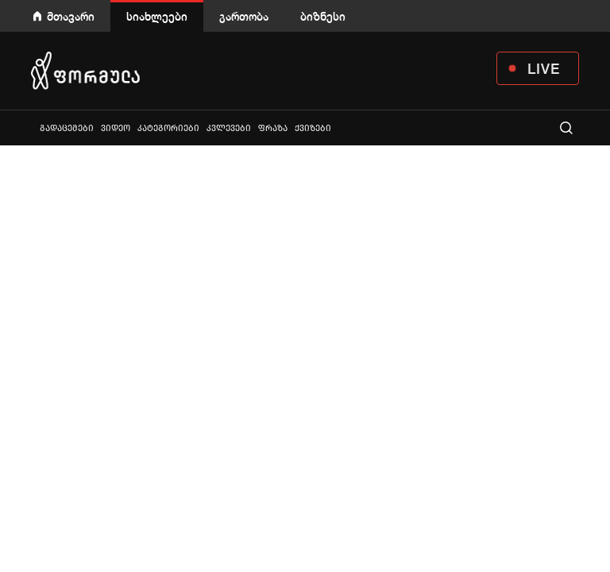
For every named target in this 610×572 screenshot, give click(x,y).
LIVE (543, 68)
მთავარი (71, 16)
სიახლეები (156, 16)
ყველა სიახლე (32, 127)
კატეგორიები (168, 128)
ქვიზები (313, 128)
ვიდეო (115, 128)
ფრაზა (273, 128)
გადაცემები (67, 128)
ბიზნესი (323, 16)
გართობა (243, 16)
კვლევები (229, 128)
